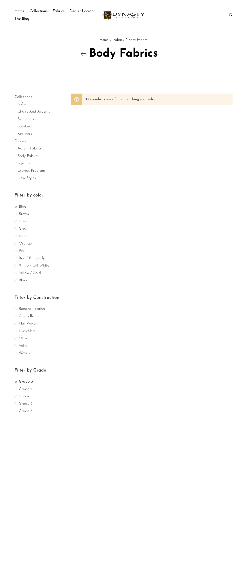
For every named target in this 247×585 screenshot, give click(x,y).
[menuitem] (21, 11)
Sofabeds (25, 126)
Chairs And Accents (33, 111)
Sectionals (25, 119)
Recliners (24, 134)
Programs (22, 163)
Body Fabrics (28, 156)
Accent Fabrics (29, 148)
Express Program (31, 171)
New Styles (26, 178)
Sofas (21, 104)
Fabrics (20, 141)
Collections (23, 97)
